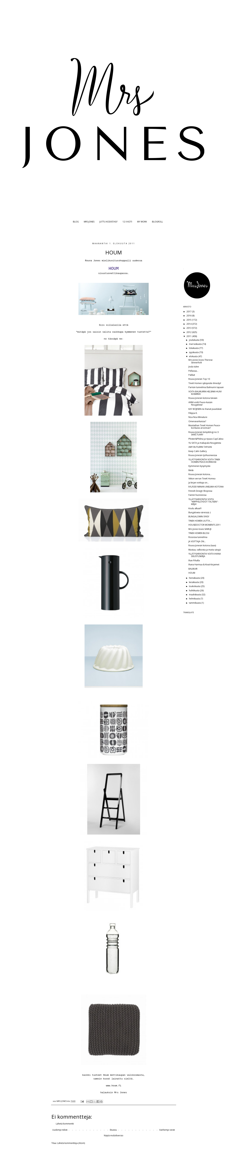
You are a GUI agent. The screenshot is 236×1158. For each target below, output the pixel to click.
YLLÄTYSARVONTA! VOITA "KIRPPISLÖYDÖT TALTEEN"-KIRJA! (203, 502)
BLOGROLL (157, 221)
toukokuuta (195, 586)
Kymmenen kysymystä (199, 466)
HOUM (191, 572)
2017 (189, 311)
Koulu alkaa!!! (194, 508)
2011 (189, 336)
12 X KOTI (127, 221)
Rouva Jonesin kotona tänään (202, 398)
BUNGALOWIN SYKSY (198, 516)
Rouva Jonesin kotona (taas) (202, 545)
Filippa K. (192, 413)
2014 (189, 323)
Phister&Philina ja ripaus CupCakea (205, 438)
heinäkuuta (194, 577)
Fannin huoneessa (197, 494)
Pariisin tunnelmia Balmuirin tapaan (206, 387)
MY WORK (142, 221)
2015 (189, 319)
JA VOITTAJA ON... (197, 541)
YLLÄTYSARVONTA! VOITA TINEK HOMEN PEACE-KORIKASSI (204, 460)
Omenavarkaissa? (197, 421)
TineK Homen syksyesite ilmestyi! (204, 383)
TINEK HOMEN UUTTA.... (200, 520)
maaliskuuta (195, 594)
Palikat (191, 374)
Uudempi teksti (59, 1129)
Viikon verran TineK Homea (201, 478)
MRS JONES (89, 221)
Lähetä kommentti (65, 1123)
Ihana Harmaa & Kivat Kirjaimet (203, 564)
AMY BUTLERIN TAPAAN (200, 446)
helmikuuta (194, 598)
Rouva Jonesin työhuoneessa (202, 455)
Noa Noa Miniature (197, 417)
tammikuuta (195, 602)
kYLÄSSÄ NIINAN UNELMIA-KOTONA (206, 486)
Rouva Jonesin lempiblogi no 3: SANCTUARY (203, 433)
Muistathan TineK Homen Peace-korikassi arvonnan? (204, 426)
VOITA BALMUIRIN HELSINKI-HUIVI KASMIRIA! (205, 392)
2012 (189, 332)
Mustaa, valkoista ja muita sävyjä (204, 549)
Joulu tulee (193, 366)
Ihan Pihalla (194, 560)
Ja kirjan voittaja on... (198, 482)
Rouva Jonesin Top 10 (199, 378)
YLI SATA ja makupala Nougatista (204, 442)
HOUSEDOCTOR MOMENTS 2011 (204, 524)
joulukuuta (194, 339)
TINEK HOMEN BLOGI (198, 533)
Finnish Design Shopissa (200, 490)
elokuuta (193, 356)
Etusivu (113, 1129)
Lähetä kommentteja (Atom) (71, 1143)
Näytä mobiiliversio (113, 1135)
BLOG (76, 221)
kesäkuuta (194, 582)
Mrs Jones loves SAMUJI (199, 529)
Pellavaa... (193, 370)
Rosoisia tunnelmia (197, 537)
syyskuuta (194, 352)
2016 (189, 315)
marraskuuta (195, 344)
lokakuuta (194, 348)
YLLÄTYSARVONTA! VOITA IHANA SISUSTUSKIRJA (204, 555)
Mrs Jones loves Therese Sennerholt (200, 361)
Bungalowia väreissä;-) (199, 512)
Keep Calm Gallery (197, 451)
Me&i (191, 470)
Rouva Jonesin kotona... (200, 474)
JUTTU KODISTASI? (108, 221)
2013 (189, 327)
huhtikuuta (194, 590)
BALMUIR (192, 568)
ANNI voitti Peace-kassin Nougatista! (200, 403)
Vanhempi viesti (167, 1129)
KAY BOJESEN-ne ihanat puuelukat (205, 408)
